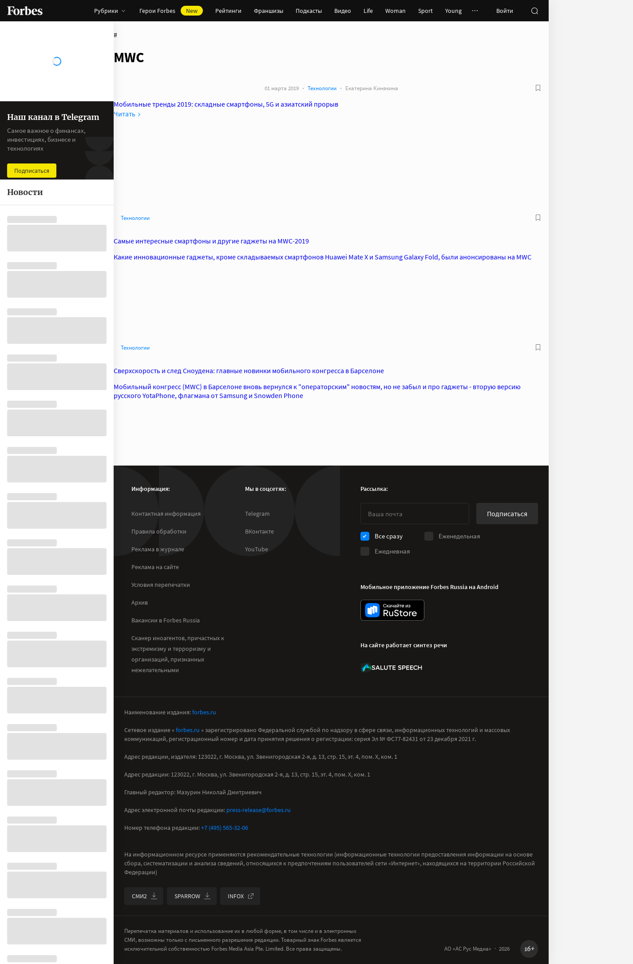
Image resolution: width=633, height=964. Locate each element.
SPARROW (192, 896)
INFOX (241, 896)
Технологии (322, 88)
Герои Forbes (171, 11)
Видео (342, 11)
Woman (395, 11)
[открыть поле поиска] (534, 11)
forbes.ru (204, 712)
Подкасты (309, 11)
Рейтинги (228, 11)
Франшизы (268, 11)
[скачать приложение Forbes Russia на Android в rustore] (392, 610)
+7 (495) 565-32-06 (224, 828)
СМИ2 (145, 896)
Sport (425, 11)
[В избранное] (538, 88)
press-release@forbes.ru (258, 810)
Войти (504, 11)
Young (453, 11)
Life (368, 11)
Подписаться (507, 513)
